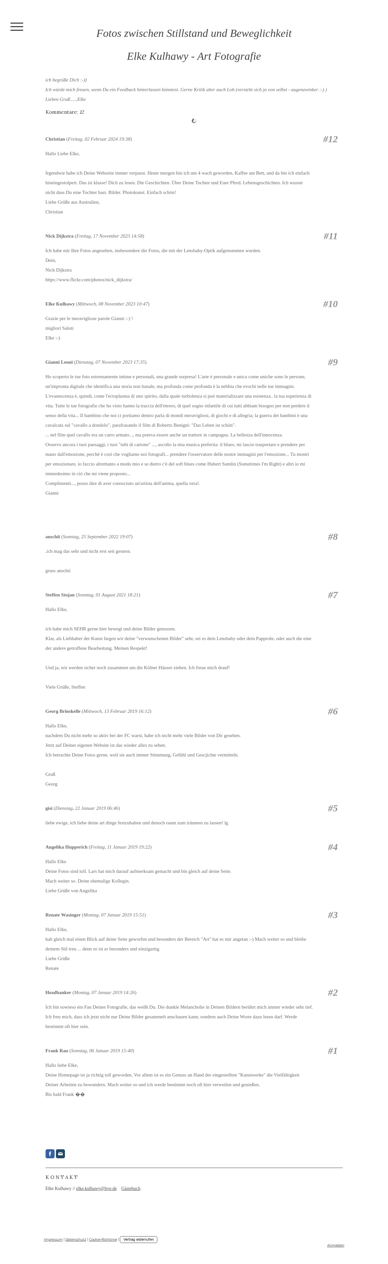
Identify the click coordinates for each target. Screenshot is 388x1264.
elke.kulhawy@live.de (96, 1188)
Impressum (53, 1239)
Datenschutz (76, 1239)
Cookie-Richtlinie (103, 1239)
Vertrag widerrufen (138, 1239)
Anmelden (335, 1245)
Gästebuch (130, 1188)
